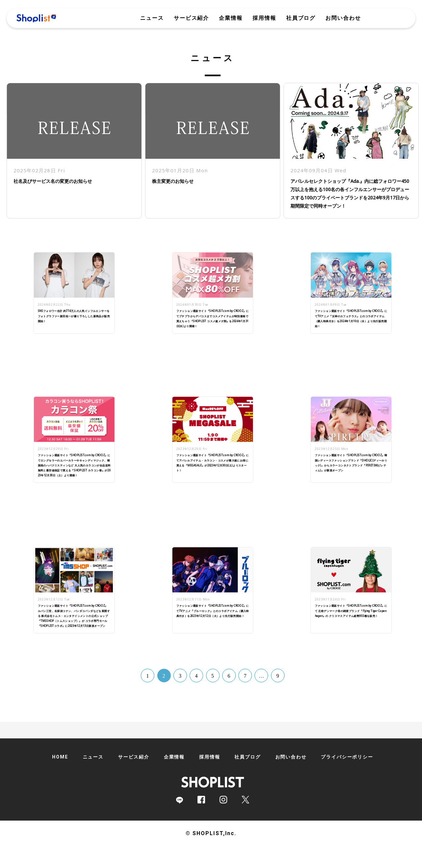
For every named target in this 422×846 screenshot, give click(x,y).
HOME (60, 757)
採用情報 (264, 18)
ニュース (152, 18)
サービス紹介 (191, 18)
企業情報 (231, 18)
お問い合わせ (343, 18)
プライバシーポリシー (347, 757)
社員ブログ (301, 18)
